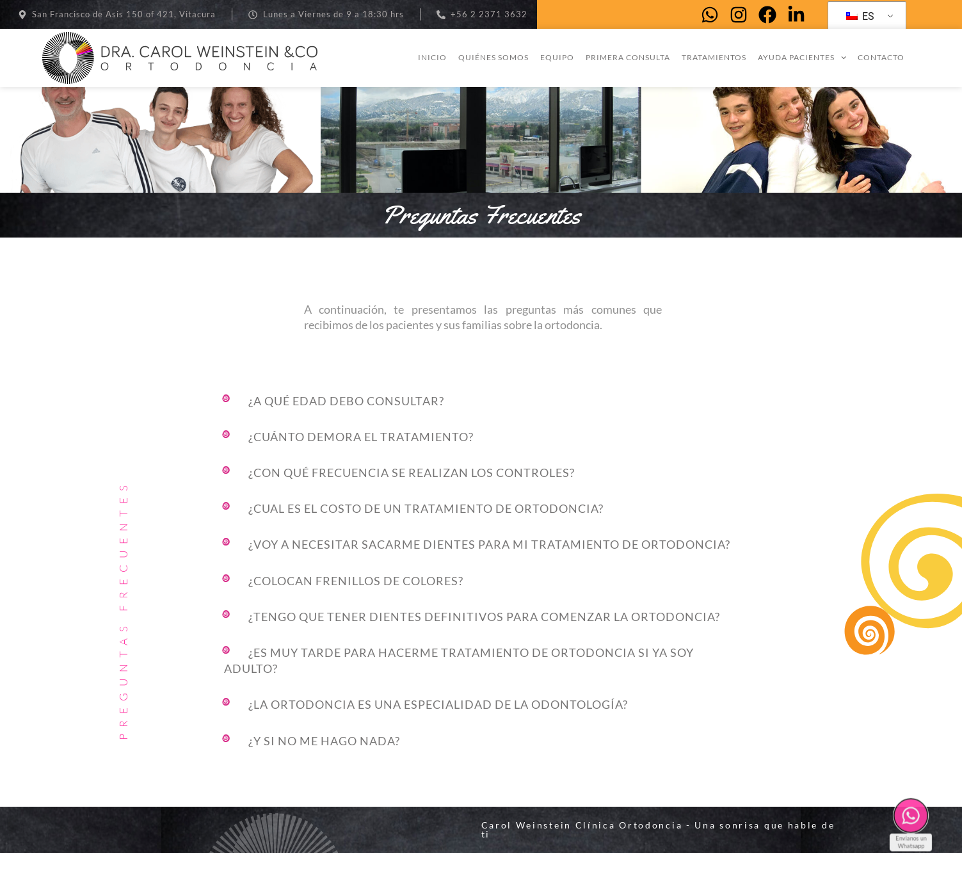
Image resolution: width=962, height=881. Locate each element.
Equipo (557, 57)
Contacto (881, 57)
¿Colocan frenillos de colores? (355, 609)
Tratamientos (714, 57)
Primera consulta (628, 57)
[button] (486, 431)
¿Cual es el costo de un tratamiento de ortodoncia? (426, 537)
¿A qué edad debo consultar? (346, 429)
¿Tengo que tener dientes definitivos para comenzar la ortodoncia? (484, 645)
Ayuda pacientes (802, 58)
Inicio (432, 57)
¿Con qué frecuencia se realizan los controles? (411, 501)
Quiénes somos (493, 57)
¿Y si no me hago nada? (324, 769)
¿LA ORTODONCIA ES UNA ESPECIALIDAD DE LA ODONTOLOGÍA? (438, 733)
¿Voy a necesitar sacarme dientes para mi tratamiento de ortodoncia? (489, 573)
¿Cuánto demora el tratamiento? (361, 465)
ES (860, 16)
